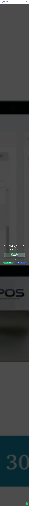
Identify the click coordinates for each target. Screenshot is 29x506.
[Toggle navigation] (26, 2)
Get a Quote (8, 262)
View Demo (20, 262)
